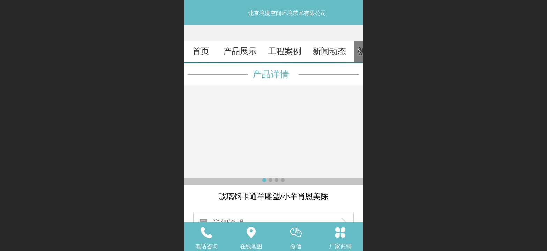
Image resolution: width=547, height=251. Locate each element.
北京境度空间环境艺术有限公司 (287, 13)
